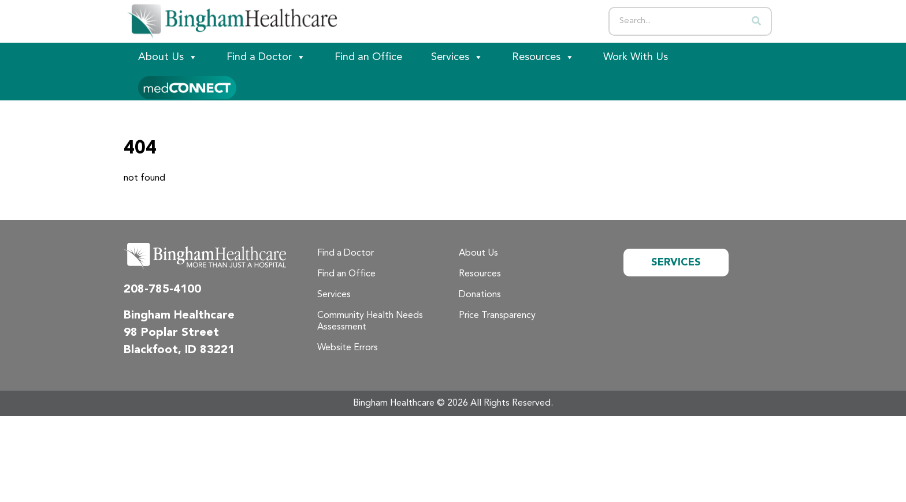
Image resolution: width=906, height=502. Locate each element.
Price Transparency (497, 315)
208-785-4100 (162, 289)
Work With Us (635, 57)
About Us (168, 57)
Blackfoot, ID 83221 (179, 350)
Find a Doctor (266, 57)
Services (457, 57)
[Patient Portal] (187, 86)
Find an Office (368, 57)
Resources (543, 57)
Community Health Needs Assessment (370, 321)
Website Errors (347, 348)
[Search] (756, 21)
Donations (480, 294)
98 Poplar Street (171, 333)
